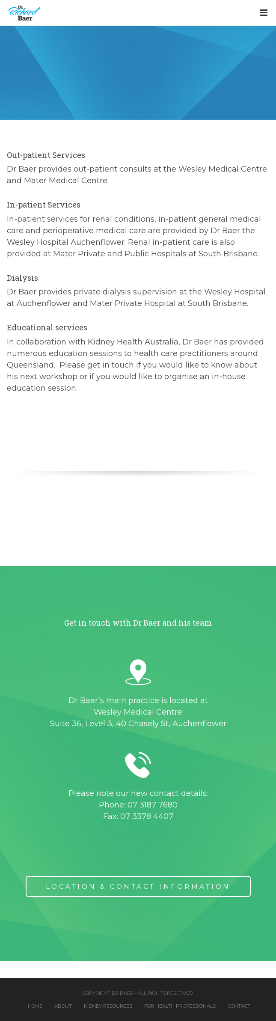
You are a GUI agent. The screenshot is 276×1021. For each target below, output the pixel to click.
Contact (239, 1006)
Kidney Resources (108, 1006)
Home (35, 1006)
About (63, 1006)
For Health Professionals (180, 1006)
